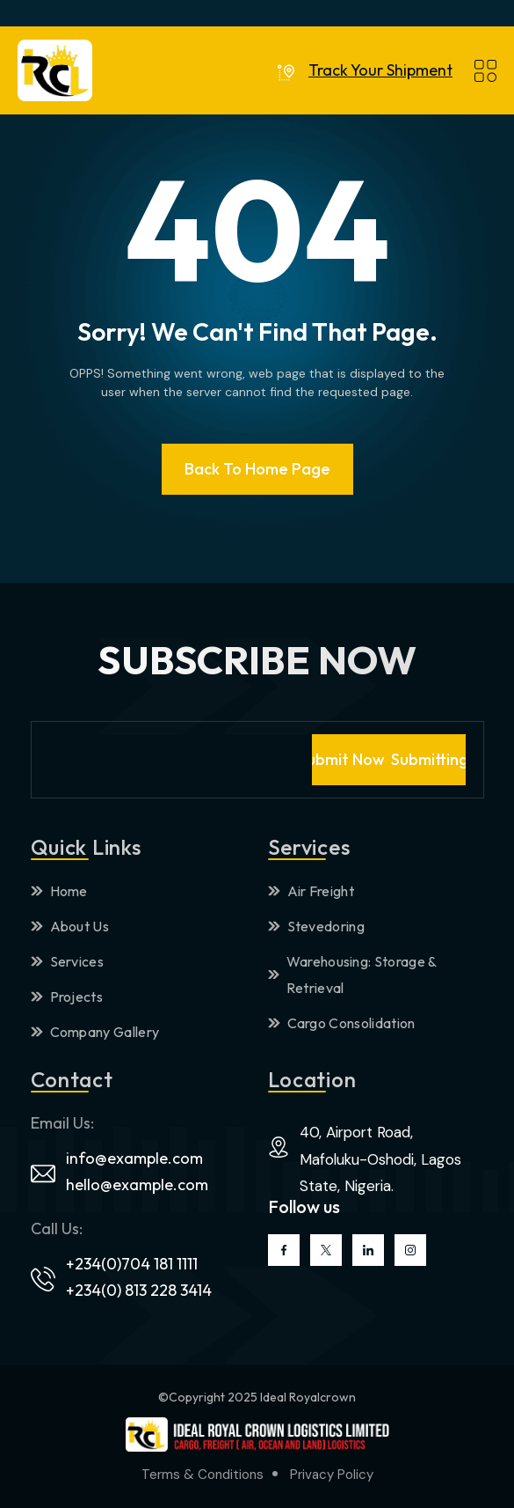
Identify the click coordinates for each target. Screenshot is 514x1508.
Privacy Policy (331, 1474)
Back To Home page (257, 469)
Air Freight (311, 891)
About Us (70, 926)
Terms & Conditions (202, 1474)
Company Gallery (95, 1032)
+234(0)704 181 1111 (132, 1264)
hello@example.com (137, 1184)
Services (68, 961)
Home (59, 891)
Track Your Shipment (380, 70)
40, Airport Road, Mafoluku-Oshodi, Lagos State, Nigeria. (380, 1158)
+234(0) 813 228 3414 (139, 1290)
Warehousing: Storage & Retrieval (352, 975)
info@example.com (134, 1158)
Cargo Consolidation (342, 1023)
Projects (67, 996)
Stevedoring (317, 926)
